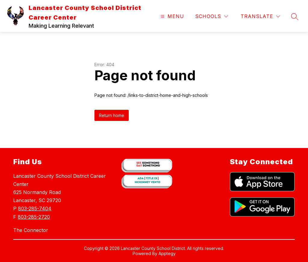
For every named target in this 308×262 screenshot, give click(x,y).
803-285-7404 (34, 208)
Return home (111, 115)
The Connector (30, 230)
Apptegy (167, 253)
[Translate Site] (260, 16)
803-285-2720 (34, 217)
